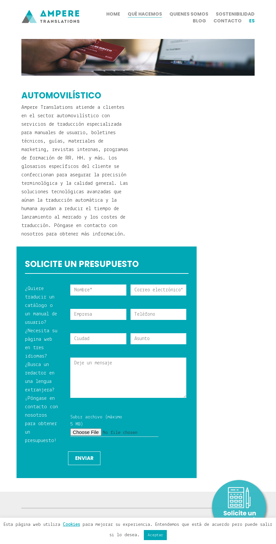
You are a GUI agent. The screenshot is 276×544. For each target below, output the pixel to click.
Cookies (71, 524)
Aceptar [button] (155, 535)
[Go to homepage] (50, 39)
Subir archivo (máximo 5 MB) (98, 426)
